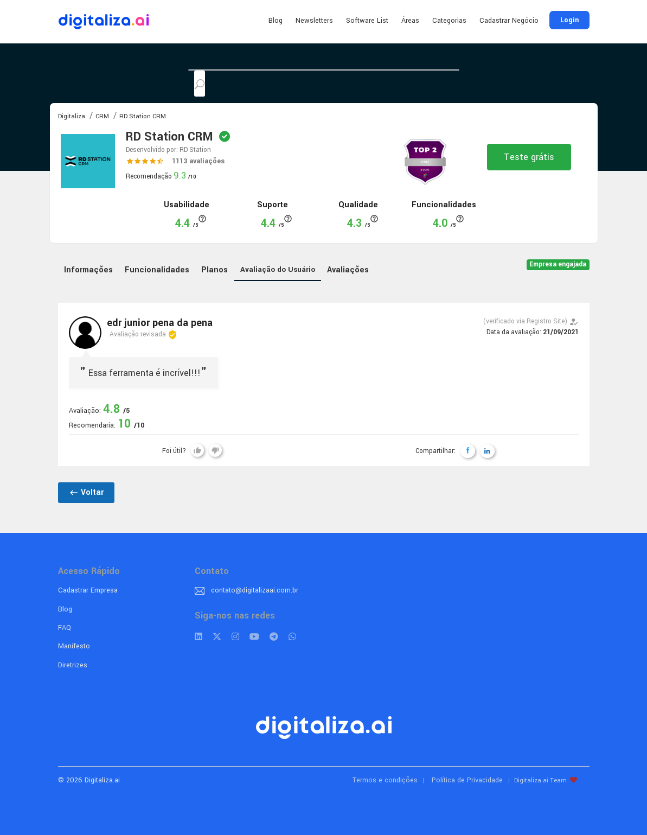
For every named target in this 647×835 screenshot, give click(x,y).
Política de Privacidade (467, 780)
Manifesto (74, 646)
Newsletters (314, 21)
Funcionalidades (157, 270)
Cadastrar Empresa (88, 590)
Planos (214, 270)
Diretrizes (72, 665)
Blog (275, 21)
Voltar (86, 492)
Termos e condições (385, 780)
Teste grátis (529, 157)
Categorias (449, 21)
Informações (88, 270)
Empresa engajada (557, 264)
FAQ (64, 628)
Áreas (410, 21)
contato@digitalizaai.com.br (254, 590)
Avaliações (348, 270)
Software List (367, 21)
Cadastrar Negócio (509, 21)
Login (569, 20)
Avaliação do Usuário (277, 269)
